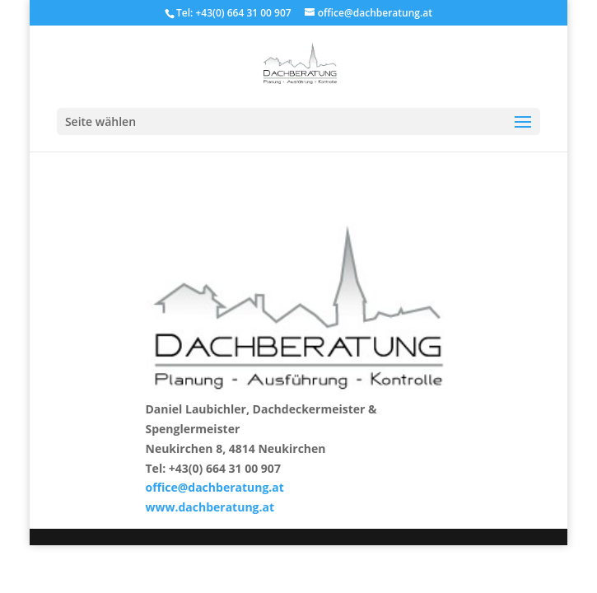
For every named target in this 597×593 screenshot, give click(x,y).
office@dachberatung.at (215, 487)
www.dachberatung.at (210, 507)
